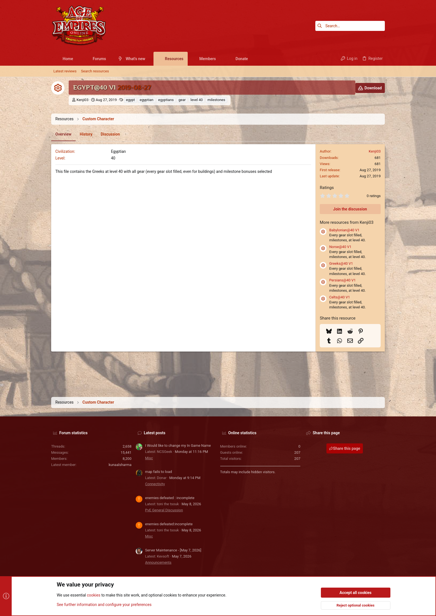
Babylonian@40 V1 (344, 230)
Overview (63, 134)
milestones (216, 100)
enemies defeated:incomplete (169, 524)
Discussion (110, 134)
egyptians (166, 100)
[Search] (350, 26)
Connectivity (155, 484)
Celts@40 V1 (339, 297)
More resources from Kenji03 (346, 222)
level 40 (196, 100)
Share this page (344, 448)
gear (182, 100)
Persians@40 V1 (342, 280)
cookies (93, 595)
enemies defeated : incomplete (169, 498)
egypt (130, 100)
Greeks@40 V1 (341, 263)
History (86, 134)
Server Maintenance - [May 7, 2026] (173, 550)
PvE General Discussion (164, 510)
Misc (149, 458)
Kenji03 (82, 100)
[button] (77, 58)
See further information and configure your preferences (104, 604)
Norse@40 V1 (340, 247)
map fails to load (158, 472)
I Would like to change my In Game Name (178, 445)
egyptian (146, 100)
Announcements (158, 562)
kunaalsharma (120, 465)
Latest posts (154, 433)
